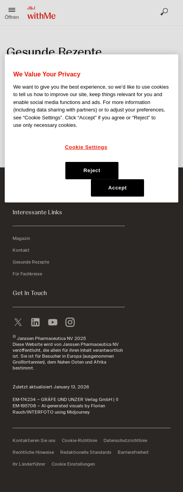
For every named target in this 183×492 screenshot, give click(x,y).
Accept (117, 188)
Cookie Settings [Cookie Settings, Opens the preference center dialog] (86, 147)
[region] (92, 128)
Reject (91, 170)
